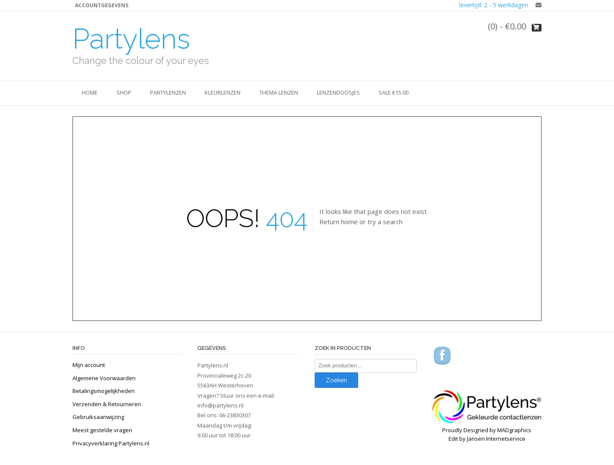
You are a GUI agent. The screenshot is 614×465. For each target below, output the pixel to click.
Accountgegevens (101, 5)
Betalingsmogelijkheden (103, 391)
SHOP (123, 92)
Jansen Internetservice (496, 438)
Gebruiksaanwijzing (98, 417)
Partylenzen (168, 92)
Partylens (131, 39)
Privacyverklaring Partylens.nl (110, 443)
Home (90, 92)
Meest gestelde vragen (102, 430)
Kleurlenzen (222, 92)
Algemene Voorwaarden (104, 378)
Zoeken (336, 380)
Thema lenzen (278, 92)
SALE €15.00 (393, 92)
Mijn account (88, 365)
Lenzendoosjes (338, 92)
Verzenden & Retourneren (106, 404)
